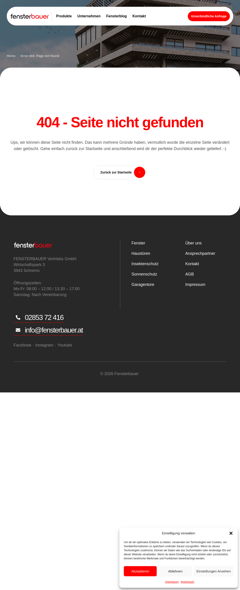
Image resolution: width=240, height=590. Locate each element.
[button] (231, 533)
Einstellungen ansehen (213, 571)
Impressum (172, 581)
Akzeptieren (140, 571)
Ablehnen (175, 571)
